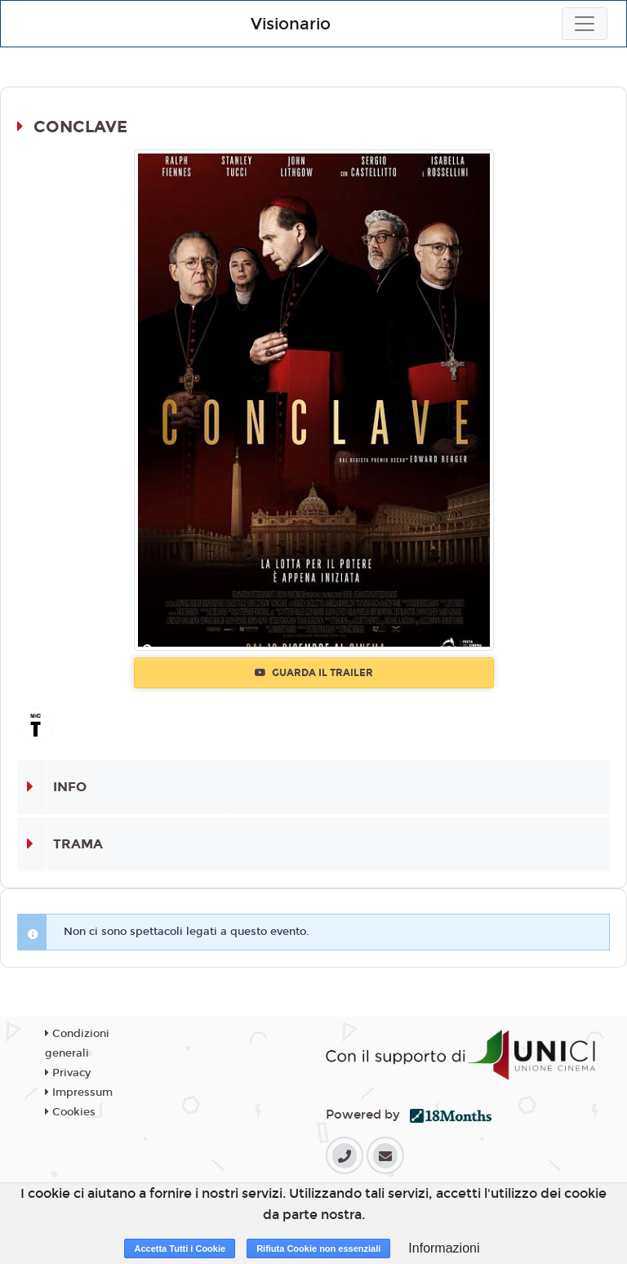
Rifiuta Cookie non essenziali (318, 1248)
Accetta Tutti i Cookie (179, 1248)
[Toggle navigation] (584, 23)
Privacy (68, 1072)
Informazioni (443, 1248)
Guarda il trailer (314, 673)
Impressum (79, 1092)
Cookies (70, 1112)
